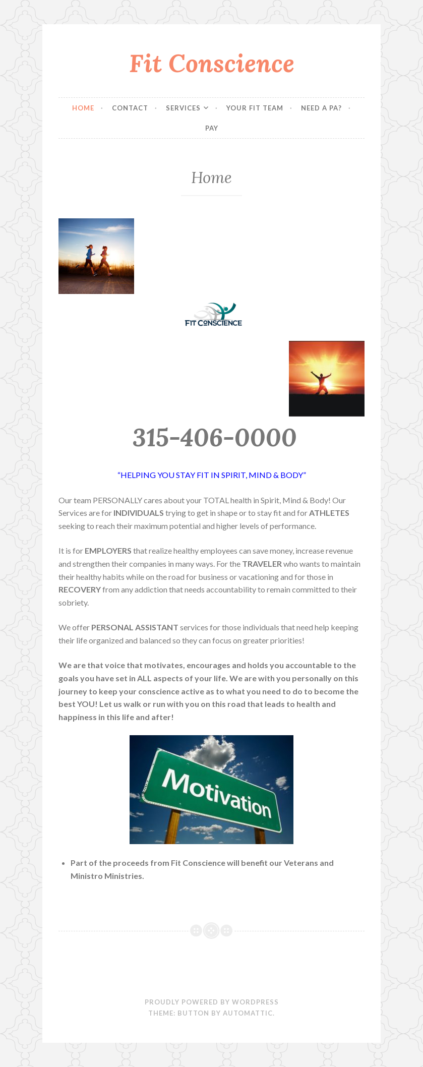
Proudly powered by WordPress (212, 1002)
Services (183, 108)
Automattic (248, 1013)
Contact (130, 108)
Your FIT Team (254, 108)
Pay (211, 128)
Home (83, 108)
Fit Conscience (211, 63)
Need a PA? (321, 108)
